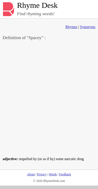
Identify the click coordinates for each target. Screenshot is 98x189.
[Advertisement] (49, 98)
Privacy (42, 174)
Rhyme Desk (37, 5)
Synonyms (87, 27)
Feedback (65, 174)
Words (53, 174)
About (31, 174)
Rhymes (71, 27)
